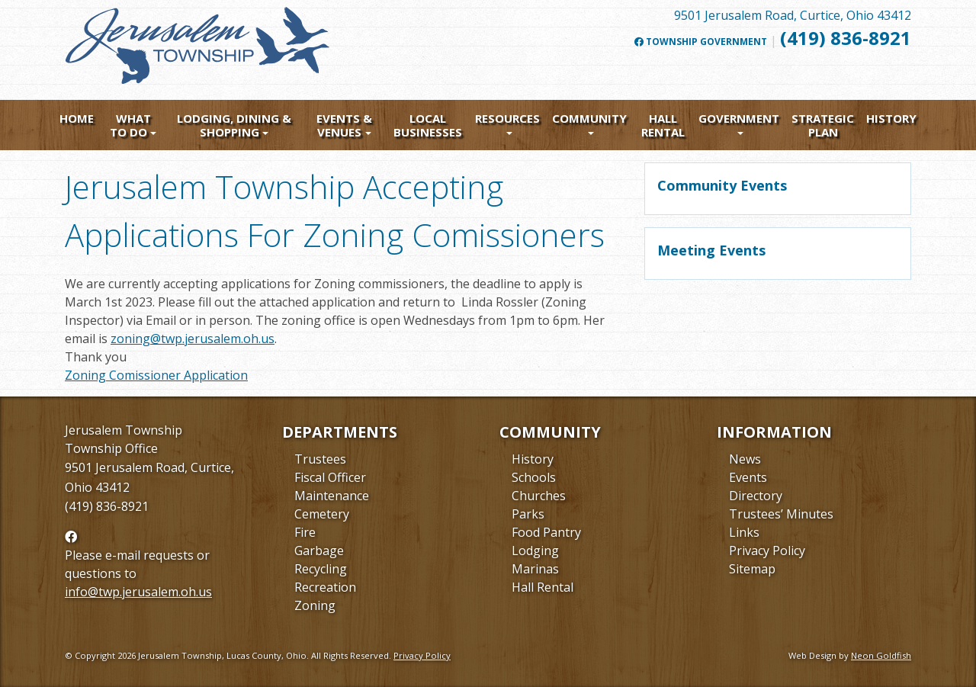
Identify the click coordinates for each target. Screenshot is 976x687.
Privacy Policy (767, 550)
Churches (539, 495)
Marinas (535, 568)
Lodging (535, 550)
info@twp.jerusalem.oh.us (138, 591)
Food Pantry (546, 532)
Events (748, 477)
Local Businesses (427, 125)
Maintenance (331, 495)
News (745, 459)
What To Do (130, 125)
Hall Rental (663, 125)
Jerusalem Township (123, 430)
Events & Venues (344, 125)
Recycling (320, 568)
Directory (755, 495)
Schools (534, 477)
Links (744, 532)
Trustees (320, 459)
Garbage (319, 550)
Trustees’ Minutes (781, 514)
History (891, 118)
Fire (305, 532)
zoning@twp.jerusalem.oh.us (192, 338)
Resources (507, 118)
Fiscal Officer (330, 477)
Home (76, 118)
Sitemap (752, 568)
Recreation (325, 587)
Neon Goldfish (881, 655)
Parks (528, 514)
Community (589, 118)
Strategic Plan (822, 125)
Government (738, 118)
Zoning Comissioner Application (156, 375)
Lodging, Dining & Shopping (234, 125)
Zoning (315, 605)
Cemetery (321, 514)
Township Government (700, 42)
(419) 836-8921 (845, 37)
